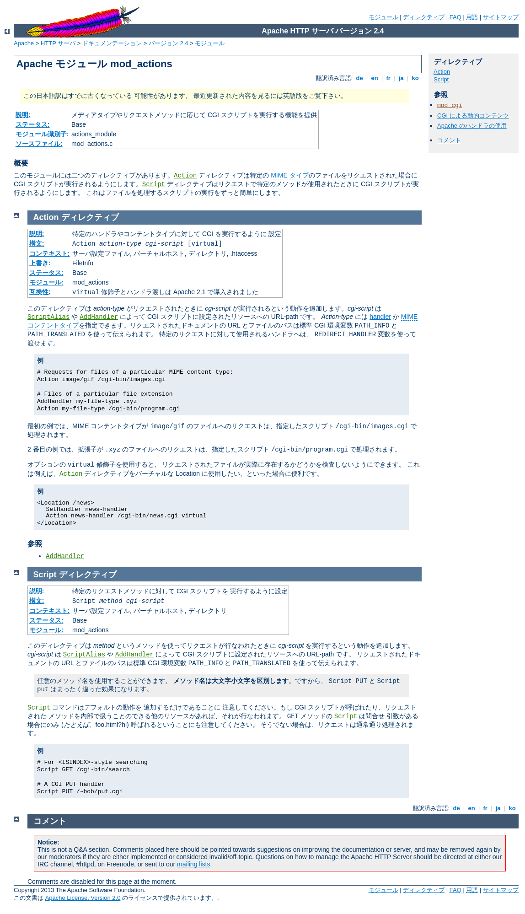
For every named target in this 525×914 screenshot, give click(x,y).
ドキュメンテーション (112, 43)
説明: (23, 114)
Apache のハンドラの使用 (472, 125)
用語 (472, 17)
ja (401, 78)
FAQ (455, 17)
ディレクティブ (424, 17)
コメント (449, 140)
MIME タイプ (289, 175)
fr (388, 78)
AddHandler (99, 317)
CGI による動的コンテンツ (473, 115)
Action (185, 175)
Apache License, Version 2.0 (83, 897)
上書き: (40, 263)
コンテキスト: (49, 253)
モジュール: (46, 282)
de (359, 78)
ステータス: (33, 124)
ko (415, 78)
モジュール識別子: (42, 134)
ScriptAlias (48, 317)
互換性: (40, 292)
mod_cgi (449, 105)
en (375, 78)
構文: (36, 243)
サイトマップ (501, 17)
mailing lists (193, 864)
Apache (24, 43)
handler (380, 316)
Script (153, 184)
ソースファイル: (39, 143)
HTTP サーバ (58, 43)
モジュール (383, 17)
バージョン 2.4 (168, 43)
